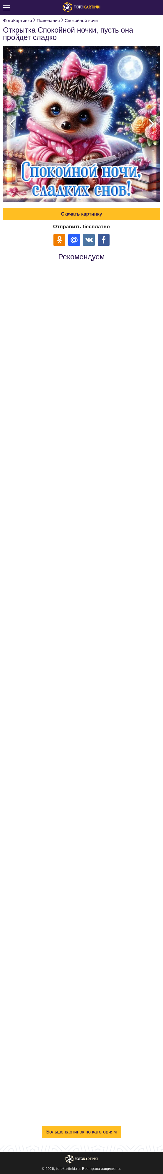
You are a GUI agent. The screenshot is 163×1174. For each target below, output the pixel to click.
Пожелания (48, 20)
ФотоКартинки (17, 20)
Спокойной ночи (81, 20)
